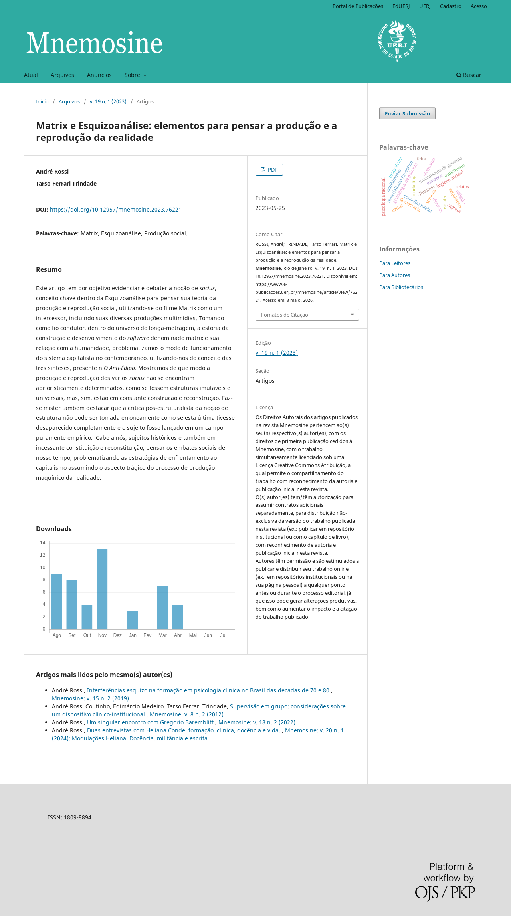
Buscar (468, 75)
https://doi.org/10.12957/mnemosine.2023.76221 (116, 209)
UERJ (425, 6)
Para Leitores (394, 263)
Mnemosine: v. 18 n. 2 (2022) (256, 722)
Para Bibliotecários (401, 287)
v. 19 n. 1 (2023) (108, 101)
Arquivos (62, 75)
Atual (31, 75)
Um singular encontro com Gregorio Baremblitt (151, 722)
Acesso (479, 6)
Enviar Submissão (407, 113)
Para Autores (394, 275)
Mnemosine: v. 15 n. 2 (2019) (90, 698)
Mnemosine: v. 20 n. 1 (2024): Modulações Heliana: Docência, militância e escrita (198, 734)
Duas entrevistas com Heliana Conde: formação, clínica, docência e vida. (184, 730)
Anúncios (99, 75)
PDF (272, 169)
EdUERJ (401, 6)
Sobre (133, 75)
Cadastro (450, 6)
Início (42, 101)
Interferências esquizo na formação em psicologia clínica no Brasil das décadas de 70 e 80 (209, 690)
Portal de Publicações (358, 6)
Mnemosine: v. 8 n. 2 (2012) (187, 714)
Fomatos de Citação (284, 314)
